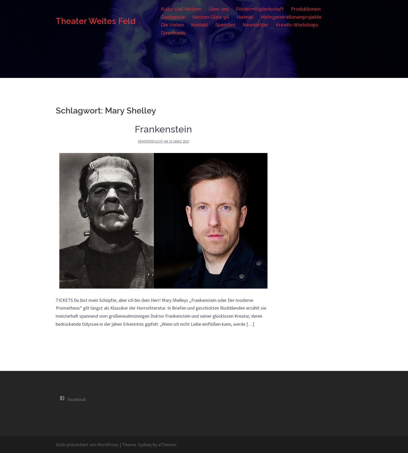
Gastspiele (173, 17)
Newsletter (256, 25)
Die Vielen (172, 25)
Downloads (173, 33)
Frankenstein (163, 129)
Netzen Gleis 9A (210, 17)
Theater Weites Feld (96, 21)
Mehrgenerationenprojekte (291, 17)
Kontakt (199, 25)
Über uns (219, 9)
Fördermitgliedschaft (260, 9)
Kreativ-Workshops (297, 25)
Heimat (245, 17)
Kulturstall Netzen (181, 9)
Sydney (145, 445)
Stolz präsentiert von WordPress (87, 445)
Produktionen (306, 9)
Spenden (225, 25)
